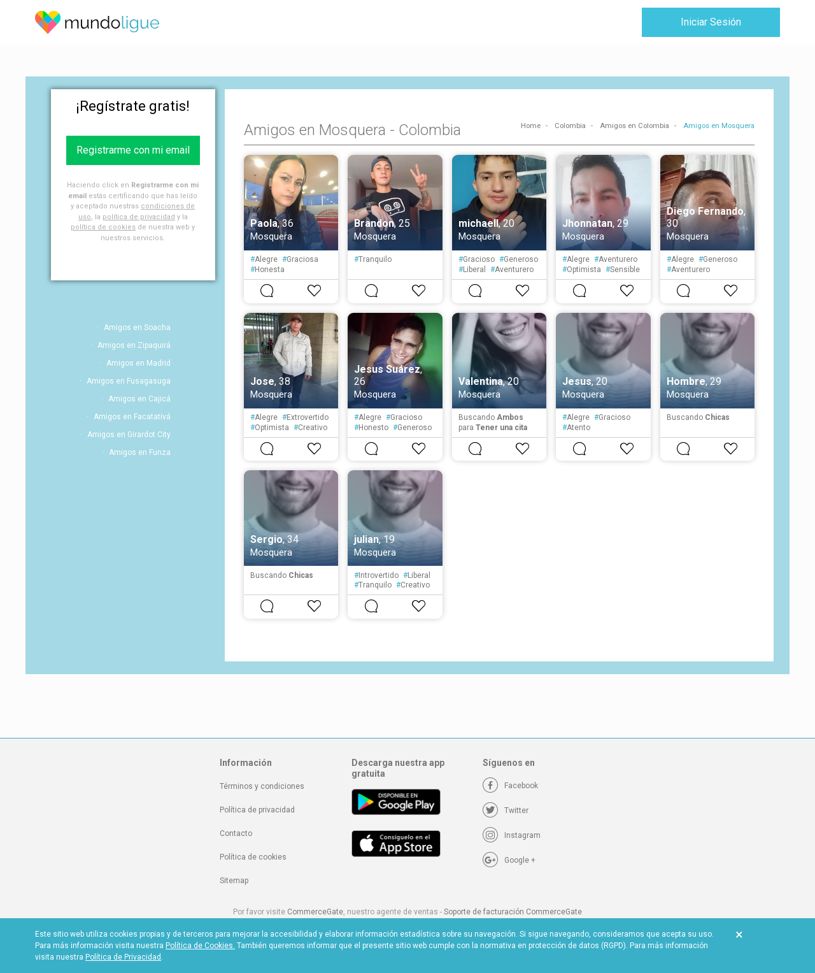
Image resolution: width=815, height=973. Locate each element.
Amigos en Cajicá (139, 398)
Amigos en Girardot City (129, 434)
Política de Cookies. (200, 945)
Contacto (236, 833)
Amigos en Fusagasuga (129, 381)
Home (531, 126)
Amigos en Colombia (634, 126)
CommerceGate (315, 911)
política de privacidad (139, 217)
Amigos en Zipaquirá (134, 345)
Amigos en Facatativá (132, 416)
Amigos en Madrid (138, 363)
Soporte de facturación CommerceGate (513, 911)
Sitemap (234, 880)
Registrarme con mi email (133, 150)
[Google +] (509, 860)
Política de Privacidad (123, 957)
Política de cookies (253, 857)
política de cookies (103, 227)
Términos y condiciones (262, 786)
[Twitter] (505, 810)
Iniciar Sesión (711, 22)
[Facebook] (510, 785)
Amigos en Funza (140, 452)
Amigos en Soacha (137, 327)
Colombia (570, 126)
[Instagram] (512, 835)
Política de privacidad (257, 809)
